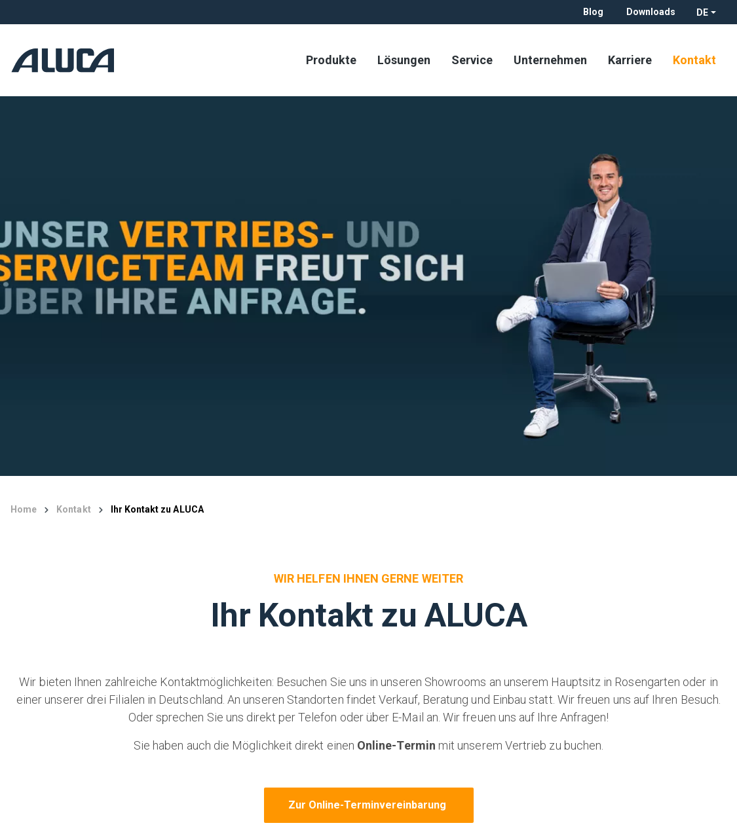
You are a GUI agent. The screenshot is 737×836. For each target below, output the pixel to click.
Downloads (650, 12)
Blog (593, 12)
